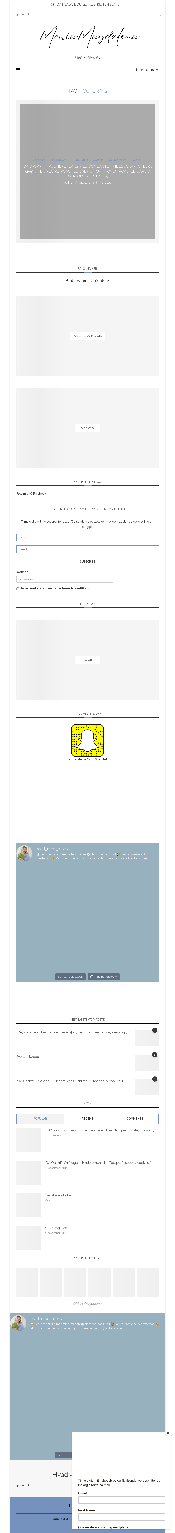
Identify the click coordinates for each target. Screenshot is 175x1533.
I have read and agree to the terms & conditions (54, 588)
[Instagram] (142, 70)
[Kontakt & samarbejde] (87, 336)
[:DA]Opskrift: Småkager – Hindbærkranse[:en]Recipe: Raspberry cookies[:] (69, 1081)
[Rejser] (87, 660)
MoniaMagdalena (79, 182)
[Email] (152, 70)
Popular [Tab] (40, 1118)
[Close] (169, 1433)
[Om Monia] (87, 428)
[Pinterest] (147, 70)
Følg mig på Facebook (31, 493)
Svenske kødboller (29, 1057)
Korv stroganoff (56, 1228)
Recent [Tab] (87, 1118)
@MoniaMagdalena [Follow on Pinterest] (87, 1304)
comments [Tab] (135, 1118)
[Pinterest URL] (27, 1282)
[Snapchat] (157, 70)
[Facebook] (137, 70)
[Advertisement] (87, 802)
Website (22, 572)
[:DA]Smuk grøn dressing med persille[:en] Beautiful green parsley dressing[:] (71, 1032)
